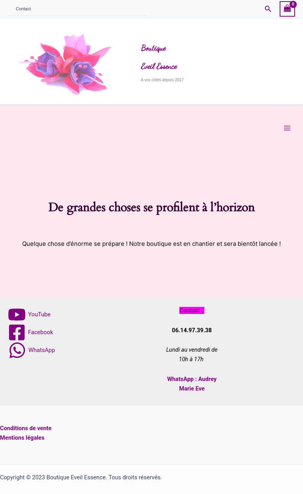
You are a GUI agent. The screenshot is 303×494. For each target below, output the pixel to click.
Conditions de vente (25, 428)
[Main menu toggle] (287, 128)
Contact (23, 8)
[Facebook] (30, 332)
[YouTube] (29, 315)
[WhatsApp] (31, 350)
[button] (268, 9)
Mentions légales (22, 437)
